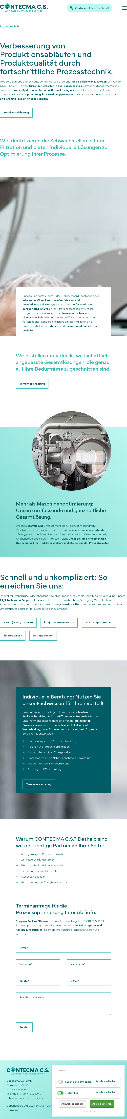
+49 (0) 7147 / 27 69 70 (18, 622)
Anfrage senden (43, 635)
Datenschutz (88, 1112)
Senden (24, 1027)
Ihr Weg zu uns (13, 635)
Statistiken (72, 1093)
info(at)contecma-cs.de (59, 622)
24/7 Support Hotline (98, 622)
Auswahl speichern (73, 1104)
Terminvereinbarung (16, 112)
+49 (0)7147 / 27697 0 (29, 1094)
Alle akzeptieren (102, 1104)
